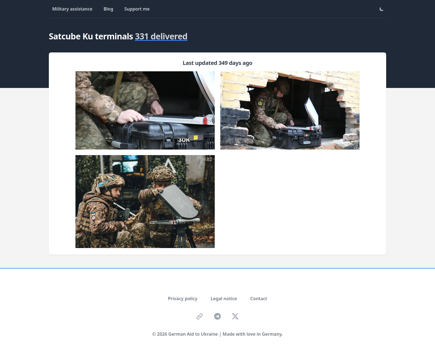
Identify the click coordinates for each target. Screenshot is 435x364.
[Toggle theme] (381, 8)
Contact (258, 298)
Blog (108, 9)
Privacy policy (182, 298)
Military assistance (72, 9)
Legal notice (224, 298)
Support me (137, 9)
